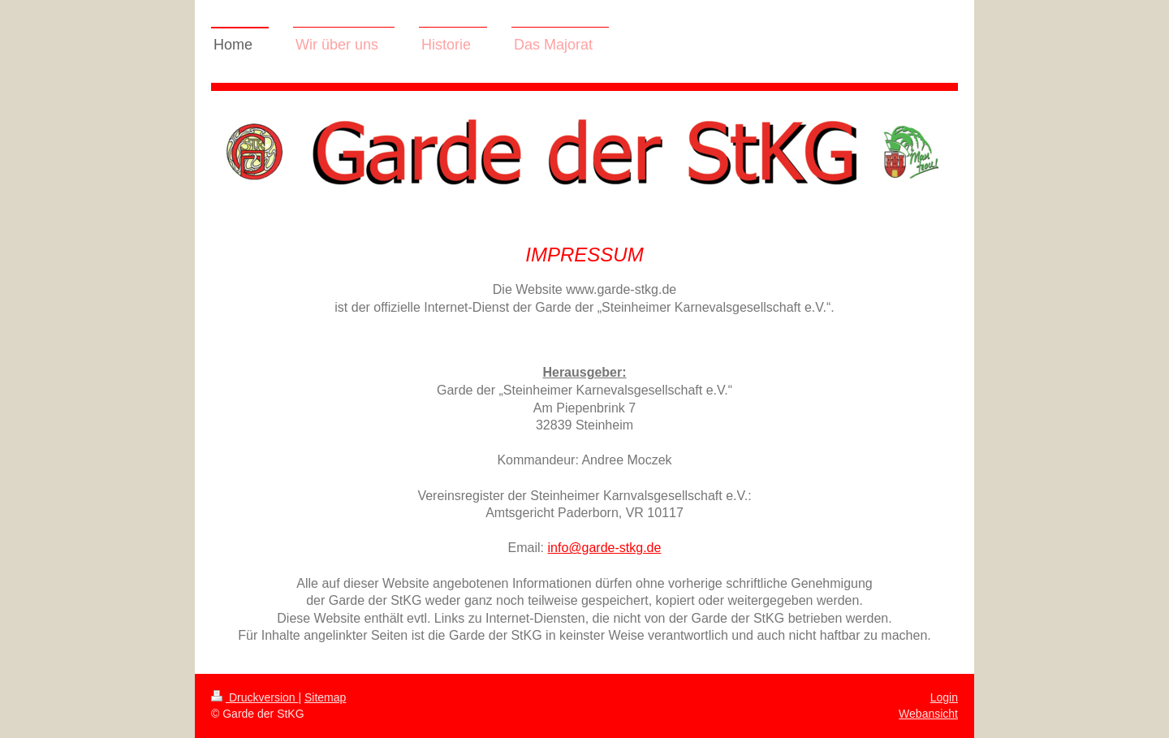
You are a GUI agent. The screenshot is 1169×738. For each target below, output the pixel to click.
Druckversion (254, 697)
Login (944, 697)
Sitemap (325, 697)
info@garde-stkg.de (605, 548)
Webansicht (928, 713)
